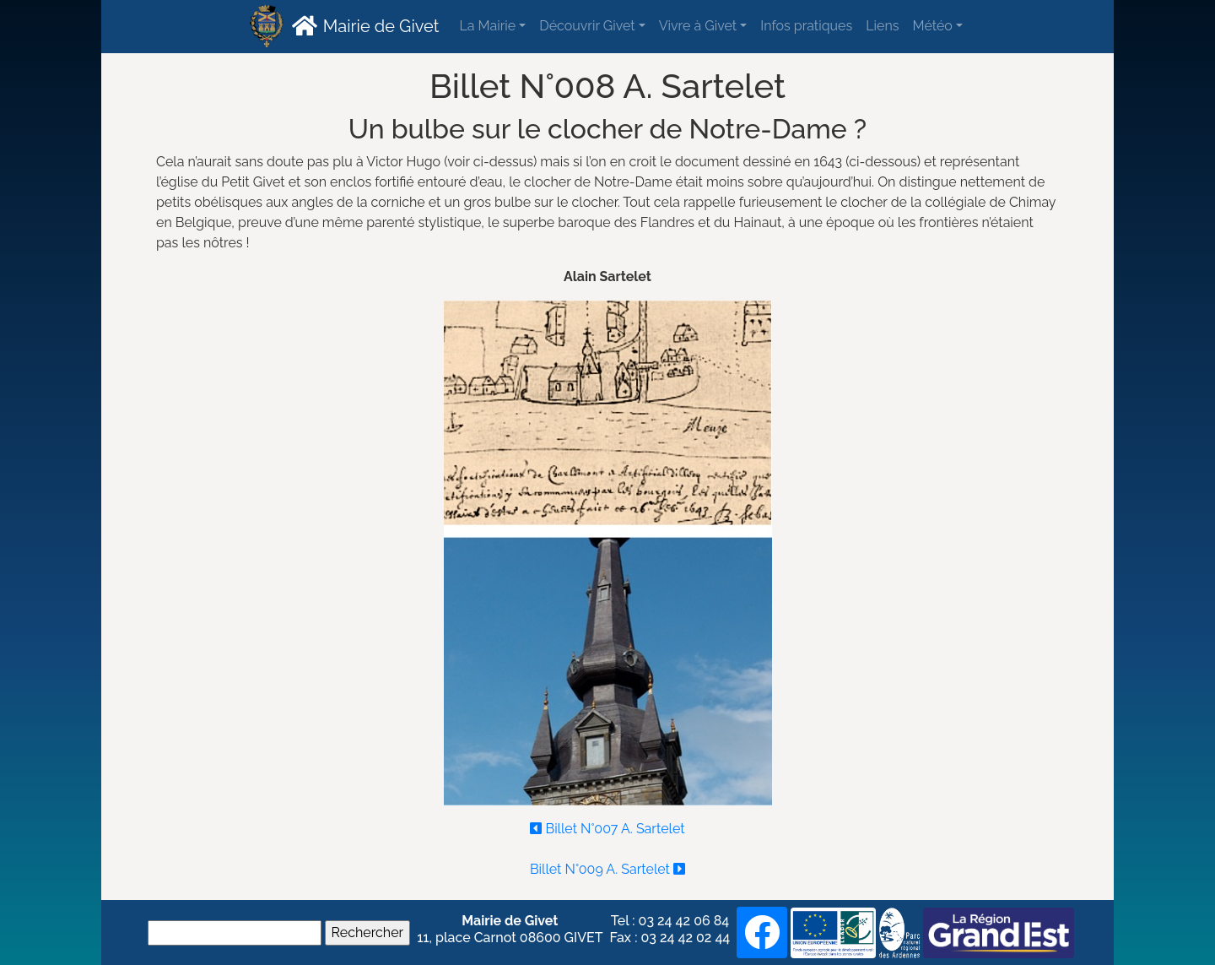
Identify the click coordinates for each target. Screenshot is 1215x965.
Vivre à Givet (698, 26)
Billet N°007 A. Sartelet (608, 824)
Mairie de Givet (363, 25)
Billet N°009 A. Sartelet (607, 864)
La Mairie (487, 26)
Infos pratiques (806, 26)
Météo (932, 26)
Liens (882, 26)
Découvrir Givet (586, 26)
